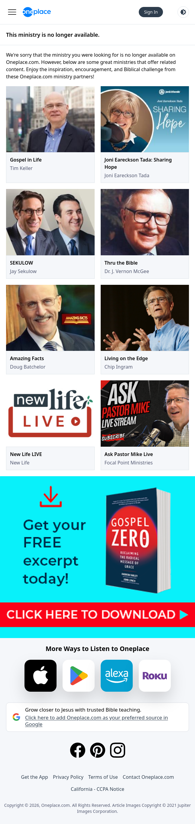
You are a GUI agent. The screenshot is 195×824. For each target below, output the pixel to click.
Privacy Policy (68, 777)
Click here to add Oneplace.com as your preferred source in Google (96, 721)
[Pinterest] (97, 750)
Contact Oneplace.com (148, 777)
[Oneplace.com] (37, 12)
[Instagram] (117, 750)
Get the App (34, 777)
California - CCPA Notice (97, 789)
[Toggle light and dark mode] (183, 12)
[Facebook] (77, 750)
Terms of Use (103, 777)
